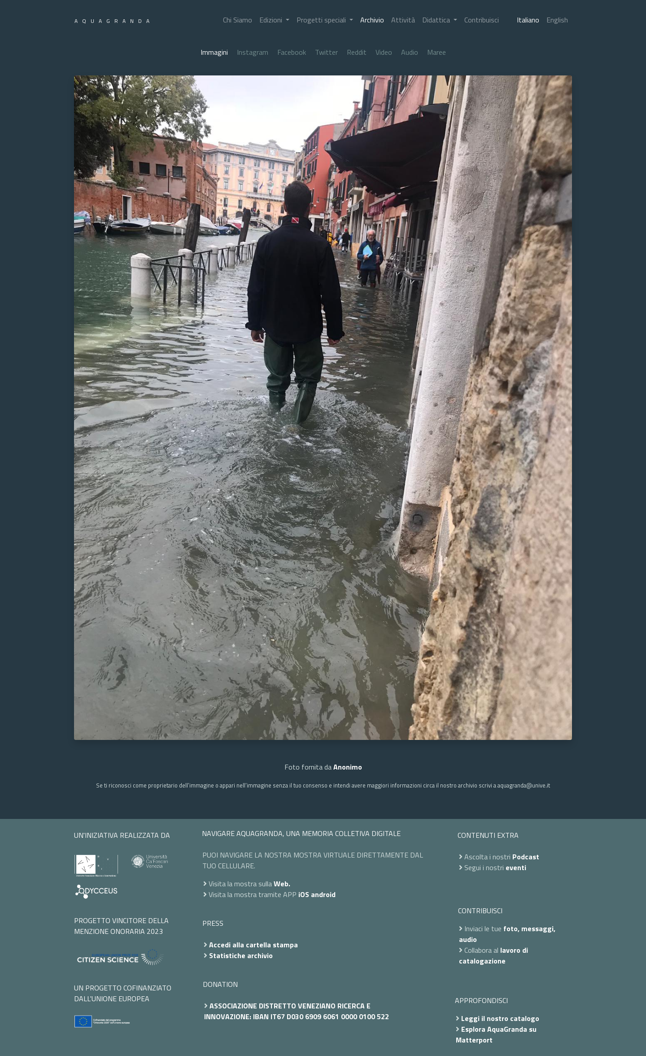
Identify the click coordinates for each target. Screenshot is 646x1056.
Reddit (357, 52)
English (557, 19)
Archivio (372, 19)
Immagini (214, 52)
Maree (436, 52)
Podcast (525, 856)
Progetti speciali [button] (322, 19)
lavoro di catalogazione (493, 955)
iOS (303, 894)
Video (383, 52)
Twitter (326, 52)
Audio (409, 52)
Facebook (291, 52)
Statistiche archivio (241, 955)
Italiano (528, 19)
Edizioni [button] (271, 19)
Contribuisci (481, 19)
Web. (282, 883)
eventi (516, 867)
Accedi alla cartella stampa (253, 944)
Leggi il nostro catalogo (500, 1018)
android (323, 894)
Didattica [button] (437, 19)
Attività (403, 19)
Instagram (252, 52)
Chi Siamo (237, 19)
